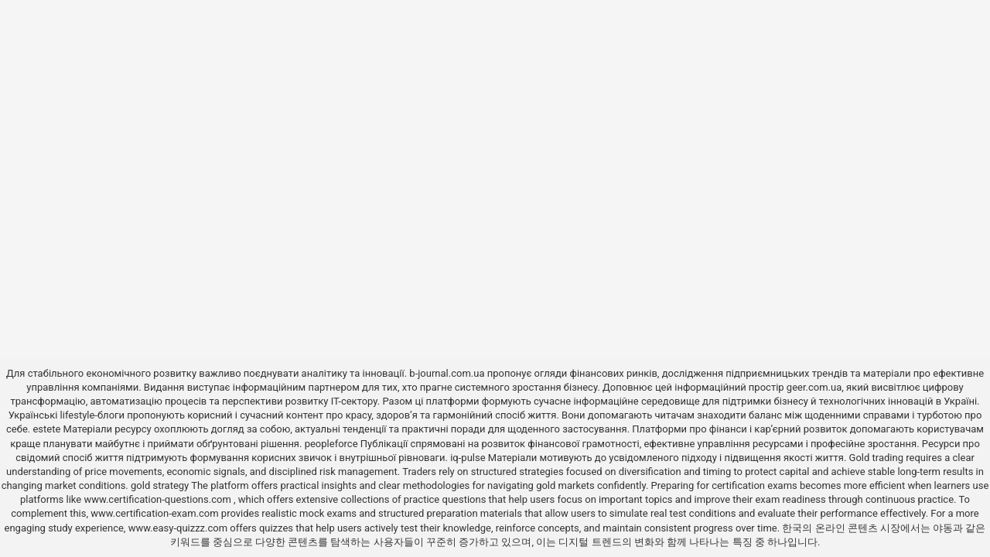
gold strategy (160, 485)
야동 (943, 528)
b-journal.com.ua (446, 373)
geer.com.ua (814, 387)
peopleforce (331, 443)
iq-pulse (467, 457)
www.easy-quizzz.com (179, 528)
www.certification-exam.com (155, 513)
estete (46, 429)
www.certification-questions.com (159, 499)
